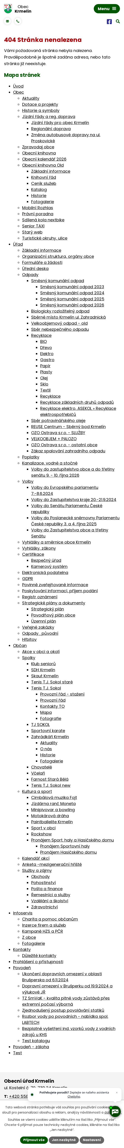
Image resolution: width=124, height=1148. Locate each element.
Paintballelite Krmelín (52, 822)
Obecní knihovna (39, 153)
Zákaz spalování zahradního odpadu (68, 451)
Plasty (46, 372)
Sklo (44, 384)
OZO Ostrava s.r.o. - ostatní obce (64, 445)
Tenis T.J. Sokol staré (52, 682)
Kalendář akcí (35, 858)
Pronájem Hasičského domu (68, 852)
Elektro (47, 353)
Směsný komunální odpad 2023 (72, 287)
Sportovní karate (48, 730)
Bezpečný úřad (46, 560)
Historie (38, 195)
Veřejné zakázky (38, 627)
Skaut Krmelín (44, 676)
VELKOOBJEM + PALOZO (54, 439)
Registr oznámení (39, 597)
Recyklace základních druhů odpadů (77, 402)
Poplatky (30, 457)
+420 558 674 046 (27, 1096)
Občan (20, 645)
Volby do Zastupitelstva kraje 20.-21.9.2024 (73, 499)
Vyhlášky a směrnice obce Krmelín (56, 542)
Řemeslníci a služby (50, 895)
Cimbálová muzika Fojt (54, 797)
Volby (27, 481)
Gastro (47, 360)
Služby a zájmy (37, 870)
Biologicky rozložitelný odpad (60, 311)
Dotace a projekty (40, 104)
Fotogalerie (42, 201)
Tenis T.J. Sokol (46, 688)
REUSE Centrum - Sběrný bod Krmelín (68, 426)
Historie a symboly (40, 110)
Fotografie (50, 718)
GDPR (27, 578)
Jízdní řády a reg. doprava (48, 116)
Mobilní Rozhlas (37, 208)
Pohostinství (43, 882)
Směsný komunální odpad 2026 (72, 305)
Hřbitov (29, 639)
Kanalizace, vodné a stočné (49, 463)
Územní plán (43, 621)
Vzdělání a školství (49, 901)
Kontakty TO (52, 706)
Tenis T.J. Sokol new (50, 785)
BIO (43, 341)
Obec (18, 92)
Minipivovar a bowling (53, 809)
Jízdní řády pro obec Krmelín (60, 122)
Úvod (18, 86)
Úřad (18, 244)
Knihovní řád (43, 177)
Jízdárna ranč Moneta (53, 803)
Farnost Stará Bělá (49, 779)
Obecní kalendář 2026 (44, 159)
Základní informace (50, 171)
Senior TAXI (33, 226)
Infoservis (23, 913)
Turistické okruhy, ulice (44, 238)
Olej (44, 378)
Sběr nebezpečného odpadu (60, 329)
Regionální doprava (51, 129)
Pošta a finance (47, 889)
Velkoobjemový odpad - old (59, 323)
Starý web (32, 232)
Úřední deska (35, 268)
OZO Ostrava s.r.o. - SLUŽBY (58, 433)
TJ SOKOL (40, 724)
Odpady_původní (40, 633)
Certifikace (33, 554)
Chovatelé (41, 767)
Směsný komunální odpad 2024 (72, 293)
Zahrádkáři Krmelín (50, 737)
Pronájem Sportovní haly (65, 846)
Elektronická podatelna (45, 572)
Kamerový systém (49, 566)
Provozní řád (53, 700)
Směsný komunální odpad (57, 281)
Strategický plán (47, 609)
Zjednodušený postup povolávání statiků (63, 1010)
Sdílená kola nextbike (43, 220)
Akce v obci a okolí (41, 651)
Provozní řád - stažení (62, 694)
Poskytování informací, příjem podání (60, 591)
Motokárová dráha (50, 816)
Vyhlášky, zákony (39, 548)
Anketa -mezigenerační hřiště (52, 864)
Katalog (39, 189)
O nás (46, 749)
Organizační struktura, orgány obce (58, 256)
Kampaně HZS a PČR (42, 931)
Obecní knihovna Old (43, 165)
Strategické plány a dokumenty (53, 603)
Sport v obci (43, 828)
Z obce (29, 937)
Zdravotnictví (44, 907)
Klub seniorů (43, 664)
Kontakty (22, 949)
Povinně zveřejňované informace (55, 585)
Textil (45, 390)
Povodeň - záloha (31, 1047)
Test (17, 1053)
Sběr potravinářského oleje (58, 420)
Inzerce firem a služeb (44, 925)
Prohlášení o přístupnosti (38, 961)
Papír (45, 366)
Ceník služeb (43, 183)
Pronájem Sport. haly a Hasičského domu (72, 840)
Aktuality (30, 98)
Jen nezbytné (64, 1140)
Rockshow (41, 834)
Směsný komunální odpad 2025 (72, 299)
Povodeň (22, 968)
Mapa (46, 712)
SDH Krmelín (43, 670)
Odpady (30, 274)
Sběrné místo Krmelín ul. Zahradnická (68, 317)
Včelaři (38, 773)
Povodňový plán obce (53, 615)
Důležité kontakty (39, 955)
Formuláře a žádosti (42, 262)
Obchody (40, 876)
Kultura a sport (37, 791)
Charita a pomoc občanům (50, 919)
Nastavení (92, 1140)
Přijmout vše (34, 1140)
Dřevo (46, 347)
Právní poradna (37, 214)
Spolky (28, 657)
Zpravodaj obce (38, 147)
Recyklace (41, 335)
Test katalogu (36, 1041)
